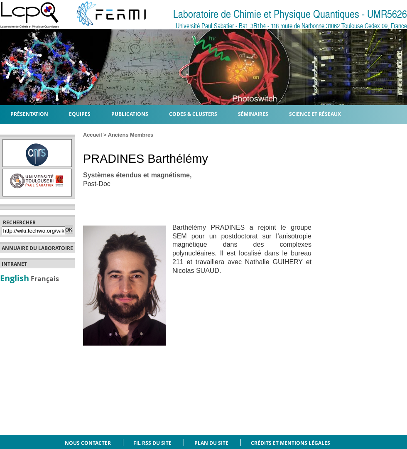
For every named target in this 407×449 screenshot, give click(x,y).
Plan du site (211, 443)
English (14, 278)
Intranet (14, 264)
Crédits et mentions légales (290, 443)
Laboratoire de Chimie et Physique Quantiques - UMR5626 (290, 14)
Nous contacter (88, 443)
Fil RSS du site (152, 443)
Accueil (92, 135)
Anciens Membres (131, 135)
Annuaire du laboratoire (37, 248)
